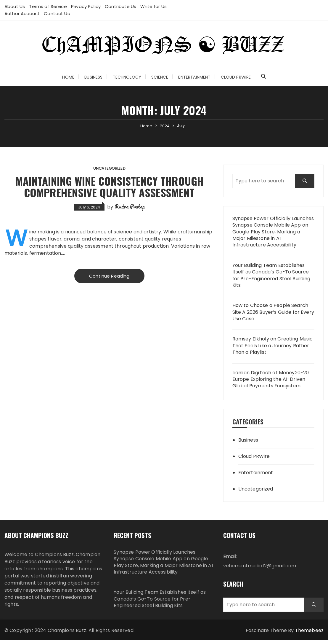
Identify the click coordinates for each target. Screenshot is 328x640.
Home (68, 77)
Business (93, 77)
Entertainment (194, 77)
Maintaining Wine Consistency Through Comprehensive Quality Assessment (109, 186)
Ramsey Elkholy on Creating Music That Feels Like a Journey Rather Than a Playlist (272, 346)
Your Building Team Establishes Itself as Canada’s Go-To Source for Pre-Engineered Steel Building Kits (271, 275)
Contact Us (57, 13)
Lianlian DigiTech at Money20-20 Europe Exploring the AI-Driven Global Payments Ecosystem (270, 379)
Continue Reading (109, 276)
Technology (127, 77)
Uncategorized (109, 168)
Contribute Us (120, 6)
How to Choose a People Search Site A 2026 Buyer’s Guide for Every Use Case (273, 312)
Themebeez (309, 630)
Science (159, 77)
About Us (14, 6)
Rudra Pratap (130, 206)
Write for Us (153, 6)
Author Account (22, 13)
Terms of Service (48, 6)
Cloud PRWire (236, 77)
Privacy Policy (86, 6)
